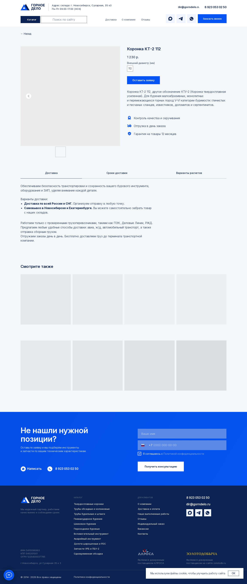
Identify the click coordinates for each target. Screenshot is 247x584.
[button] (212, 18)
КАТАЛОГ (78, 498)
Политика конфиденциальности (92, 576)
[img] (33, 7)
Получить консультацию (161, 467)
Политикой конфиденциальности (183, 454)
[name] (182, 434)
